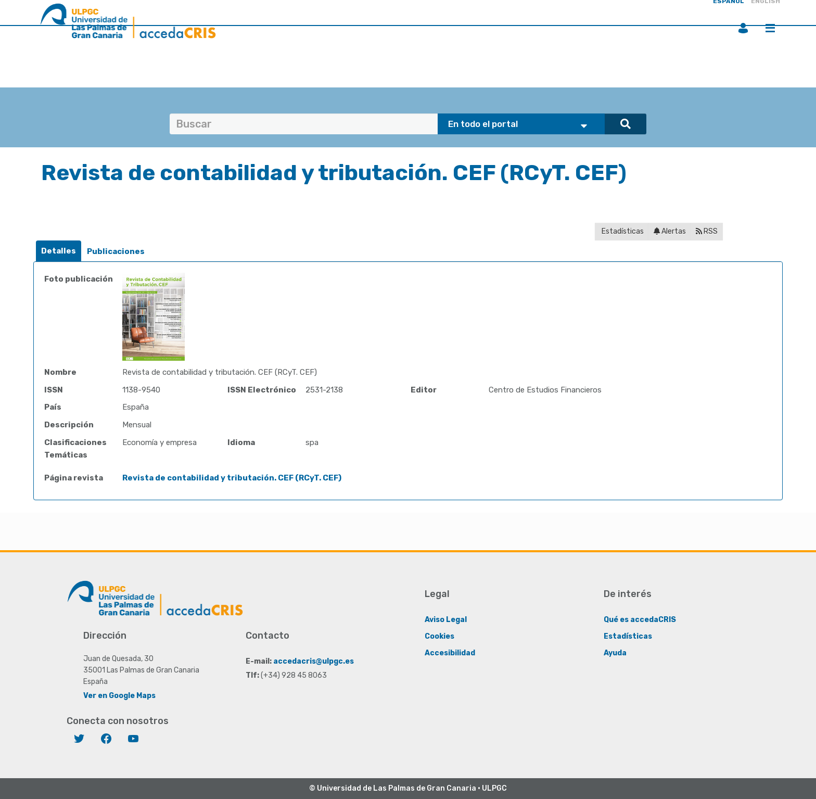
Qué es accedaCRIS (640, 619)
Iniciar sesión (743, 28)
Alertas (670, 231)
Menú (770, 28)
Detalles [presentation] (58, 251)
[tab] (58, 251)
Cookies (439, 636)
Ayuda (615, 653)
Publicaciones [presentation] (116, 251)
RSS (707, 231)
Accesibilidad (450, 653)
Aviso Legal (446, 619)
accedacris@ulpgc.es (313, 661)
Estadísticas (622, 231)
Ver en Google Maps (119, 695)
